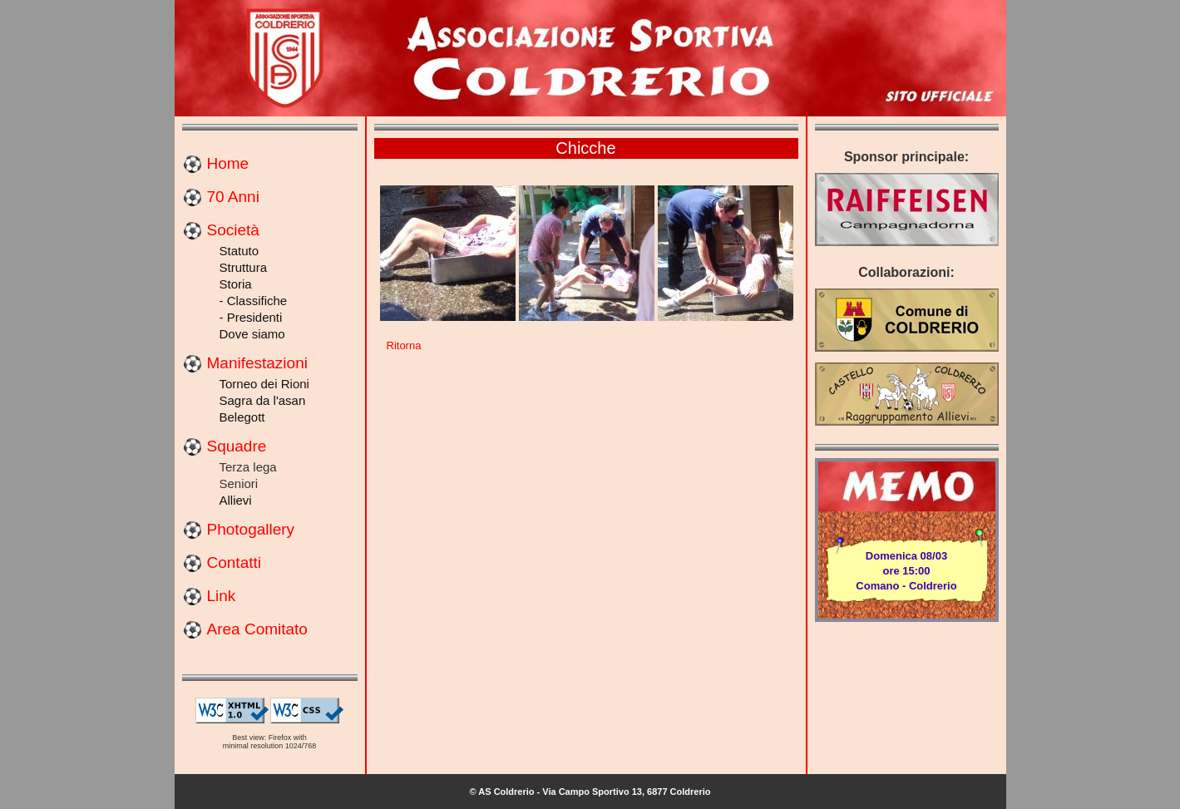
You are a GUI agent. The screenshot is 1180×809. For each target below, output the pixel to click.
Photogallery (251, 529)
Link (221, 595)
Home (228, 163)
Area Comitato (257, 629)
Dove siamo (252, 334)
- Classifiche (254, 301)
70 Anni (233, 196)
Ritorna (404, 345)
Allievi (236, 500)
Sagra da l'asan (263, 400)
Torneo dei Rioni (264, 384)
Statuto (239, 251)
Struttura (244, 267)
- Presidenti (251, 317)
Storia (236, 284)
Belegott (242, 417)
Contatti (234, 562)
